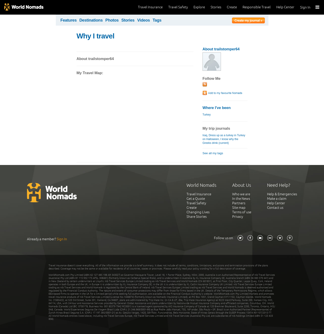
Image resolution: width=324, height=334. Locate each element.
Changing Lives (198, 212)
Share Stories (197, 216)
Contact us (275, 207)
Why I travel (95, 36)
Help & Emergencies (282, 194)
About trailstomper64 (221, 49)
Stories (216, 7)
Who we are (241, 194)
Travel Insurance (150, 7)
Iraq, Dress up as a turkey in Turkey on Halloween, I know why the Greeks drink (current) (223, 139)
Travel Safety (178, 7)
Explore (199, 7)
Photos (112, 20)
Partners (238, 203)
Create (232, 7)
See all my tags (212, 153)
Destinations (91, 20)
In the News (241, 198)
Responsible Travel (257, 7)
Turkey (206, 114)
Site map (238, 207)
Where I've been (216, 108)
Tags (157, 20)
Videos (143, 20)
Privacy (237, 216)
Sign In (305, 7)
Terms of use (241, 212)
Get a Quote (196, 198)
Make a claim (276, 198)
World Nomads (23, 7)
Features (69, 20)
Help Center (285, 7)
